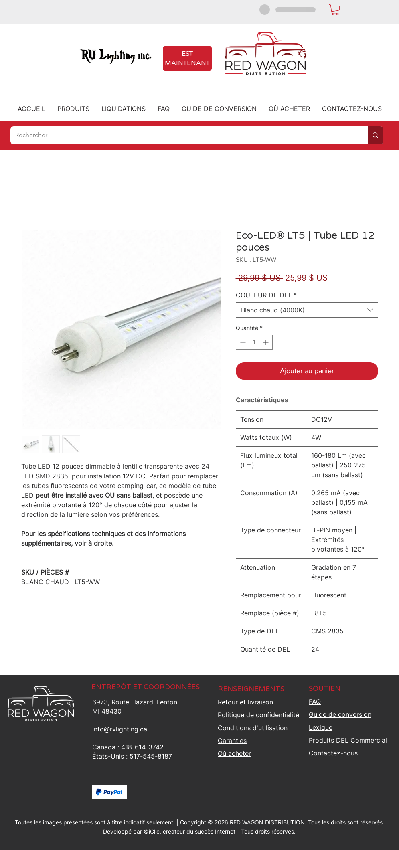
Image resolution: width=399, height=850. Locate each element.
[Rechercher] (183, 135)
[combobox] (307, 310)
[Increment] (266, 342)
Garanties (232, 741)
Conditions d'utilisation (253, 728)
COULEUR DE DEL (266, 295)
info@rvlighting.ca (119, 729)
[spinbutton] (254, 342)
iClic (154, 831)
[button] (335, 9)
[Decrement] (242, 342)
